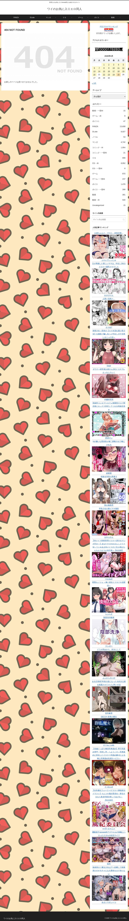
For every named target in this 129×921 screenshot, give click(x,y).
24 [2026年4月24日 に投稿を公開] (114, 75)
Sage (109, 366)
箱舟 (109, 864)
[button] (123, 219)
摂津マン (108, 438)
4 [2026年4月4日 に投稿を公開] (118, 65)
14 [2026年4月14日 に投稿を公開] (99, 71)
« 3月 (94, 83)
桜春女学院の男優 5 (109, 477)
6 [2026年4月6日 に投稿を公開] (94, 68)
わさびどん (108, 295)
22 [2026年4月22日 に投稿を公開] (104, 75)
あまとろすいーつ (109, 902)
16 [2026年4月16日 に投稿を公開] (109, 71)
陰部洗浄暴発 (108, 618)
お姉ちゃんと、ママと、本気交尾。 (108, 233)
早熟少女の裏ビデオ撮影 (109, 509)
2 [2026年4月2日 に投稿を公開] (108, 65)
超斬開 (109, 473)
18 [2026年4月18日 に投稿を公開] (119, 71)
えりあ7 (109, 327)
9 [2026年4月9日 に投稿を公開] (108, 68)
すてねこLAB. (108, 745)
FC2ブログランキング (109, 27)
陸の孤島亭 (108, 505)
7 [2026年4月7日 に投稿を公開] (99, 68)
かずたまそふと (108, 829)
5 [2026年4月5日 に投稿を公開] (123, 65)
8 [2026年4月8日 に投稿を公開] (104, 68)
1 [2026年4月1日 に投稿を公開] (104, 65)
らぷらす (108, 614)
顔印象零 (108, 713)
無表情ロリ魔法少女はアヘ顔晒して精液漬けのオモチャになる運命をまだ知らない (109, 870)
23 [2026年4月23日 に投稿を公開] (109, 75)
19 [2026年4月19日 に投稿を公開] (123, 71)
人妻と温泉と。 (108, 299)
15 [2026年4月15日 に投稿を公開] (104, 71)
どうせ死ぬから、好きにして (109, 650)
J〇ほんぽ (109, 787)
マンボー (108, 646)
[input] (109, 219)
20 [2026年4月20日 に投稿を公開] (94, 75)
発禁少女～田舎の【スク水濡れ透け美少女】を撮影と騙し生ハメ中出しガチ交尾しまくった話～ (109, 334)
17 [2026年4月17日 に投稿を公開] (114, 71)
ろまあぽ (108, 579)
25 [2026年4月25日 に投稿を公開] (119, 75)
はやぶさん (108, 537)
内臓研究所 (108, 400)
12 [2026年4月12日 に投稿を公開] (123, 68)
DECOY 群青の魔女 (109, 717)
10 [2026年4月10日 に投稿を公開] (114, 68)
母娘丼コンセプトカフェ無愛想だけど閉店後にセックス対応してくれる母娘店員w (109, 406)
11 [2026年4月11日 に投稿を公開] (119, 68)
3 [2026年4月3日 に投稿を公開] (113, 65)
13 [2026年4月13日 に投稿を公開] (94, 71)
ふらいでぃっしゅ (109, 260)
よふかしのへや (108, 678)
